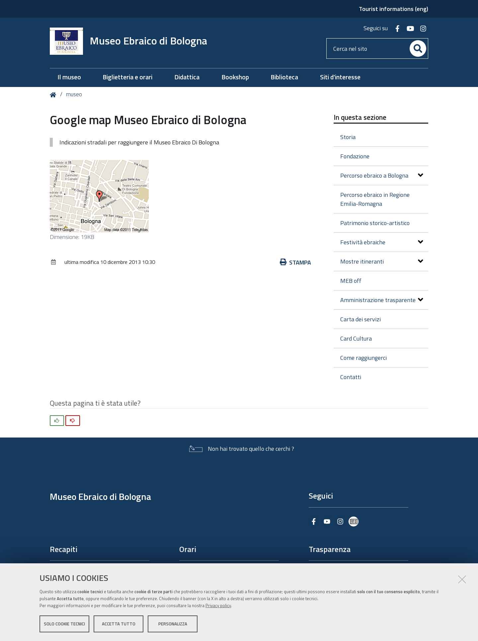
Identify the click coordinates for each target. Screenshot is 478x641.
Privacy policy (218, 605)
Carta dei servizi (360, 319)
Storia (348, 136)
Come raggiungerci (363, 357)
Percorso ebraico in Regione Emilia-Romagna (375, 199)
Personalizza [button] (172, 623)
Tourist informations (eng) (393, 8)
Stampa (295, 262)
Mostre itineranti (381, 261)
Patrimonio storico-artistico (375, 222)
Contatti (350, 376)
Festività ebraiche (381, 242)
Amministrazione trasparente (381, 299)
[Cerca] (418, 48)
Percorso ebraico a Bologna (381, 175)
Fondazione (354, 156)
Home (54, 95)
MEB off (350, 280)
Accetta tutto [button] (118, 623)
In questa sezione (360, 117)
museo (74, 94)
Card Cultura (356, 338)
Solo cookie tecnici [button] (64, 623)
